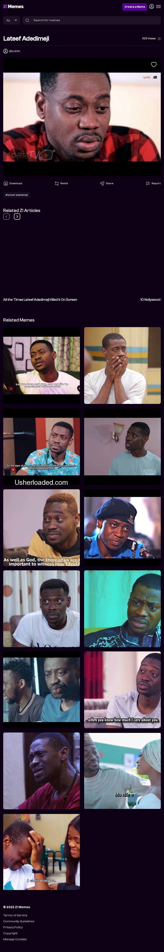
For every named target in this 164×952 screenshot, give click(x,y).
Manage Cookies (15, 939)
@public (14, 51)
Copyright (10, 933)
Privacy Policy (13, 927)
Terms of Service (15, 915)
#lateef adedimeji (16, 194)
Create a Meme (134, 6)
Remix (61, 183)
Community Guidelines (18, 921)
